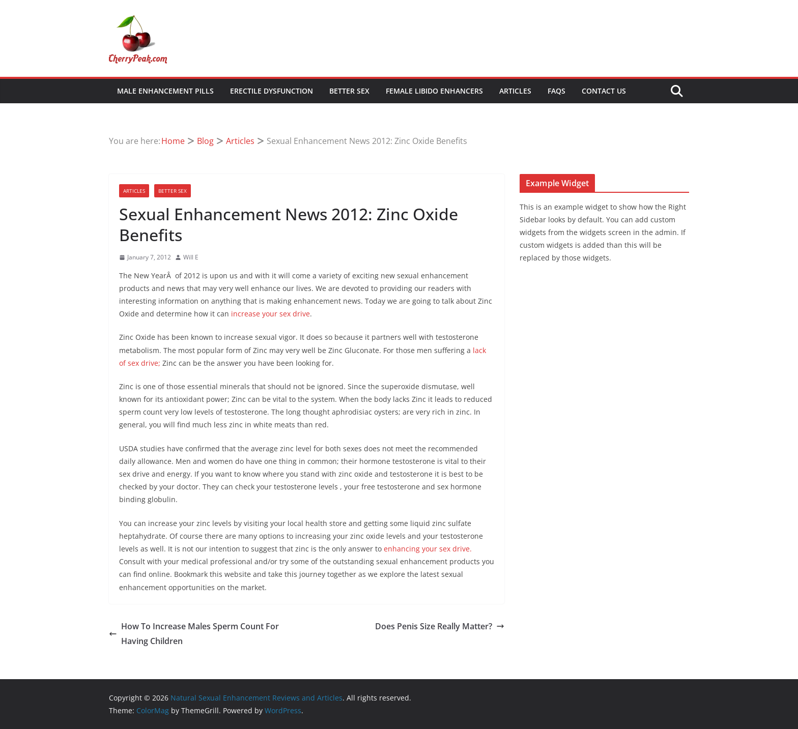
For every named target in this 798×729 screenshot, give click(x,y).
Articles (515, 91)
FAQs (556, 91)
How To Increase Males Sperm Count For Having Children (194, 634)
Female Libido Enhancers (434, 91)
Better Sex (349, 91)
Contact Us (604, 91)
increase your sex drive (270, 313)
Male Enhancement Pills (165, 91)
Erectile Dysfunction (271, 91)
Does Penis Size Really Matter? (439, 626)
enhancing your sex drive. (428, 548)
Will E (190, 257)
